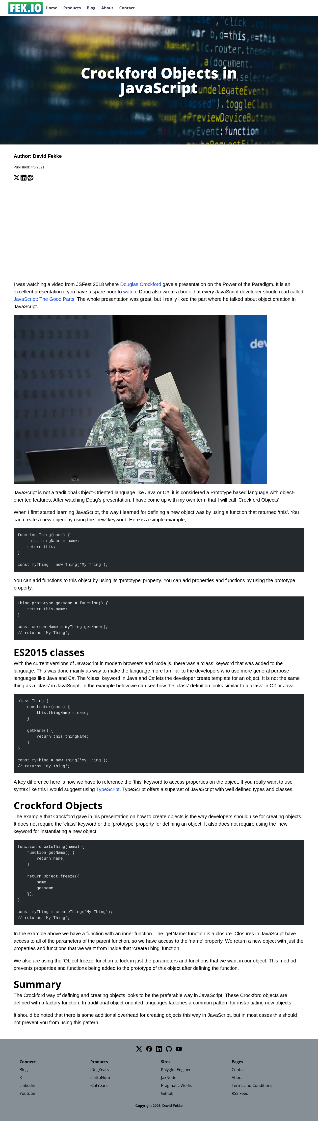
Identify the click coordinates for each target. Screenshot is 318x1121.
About (107, 8)
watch (129, 291)
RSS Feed (240, 1093)
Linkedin (27, 1085)
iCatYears (99, 1085)
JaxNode (168, 1077)
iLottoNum (100, 1077)
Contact (127, 8)
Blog (91, 8)
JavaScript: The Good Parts (44, 299)
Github (167, 1093)
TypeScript (107, 789)
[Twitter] (139, 1049)
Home (51, 8)
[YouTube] (179, 1049)
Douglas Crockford (140, 284)
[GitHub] (169, 1049)
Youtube (27, 1093)
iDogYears (99, 1069)
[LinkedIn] (159, 1049)
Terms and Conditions (252, 1085)
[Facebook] (149, 1049)
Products (72, 8)
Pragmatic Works (176, 1085)
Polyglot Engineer (177, 1069)
